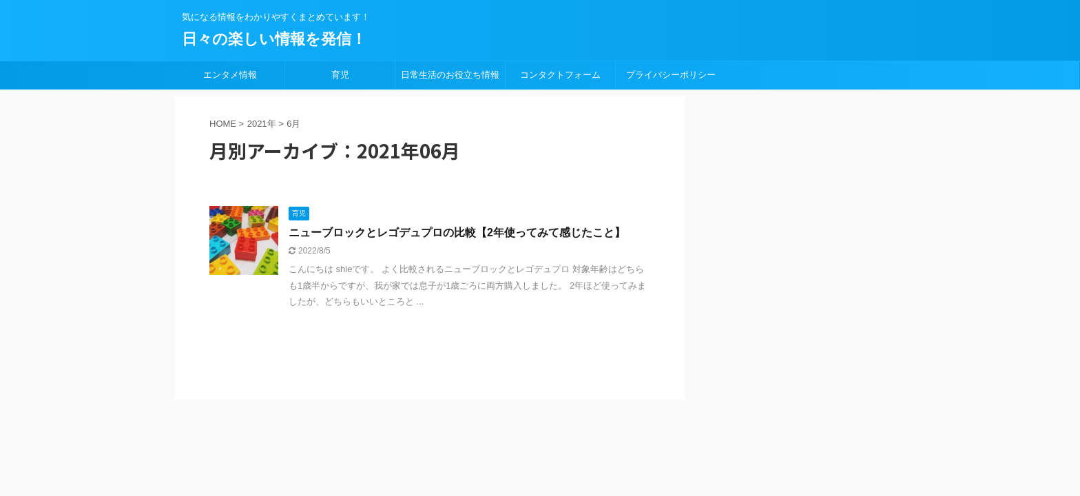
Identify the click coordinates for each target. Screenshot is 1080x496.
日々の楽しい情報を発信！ (274, 39)
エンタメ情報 (230, 75)
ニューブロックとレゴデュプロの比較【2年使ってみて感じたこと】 (457, 232)
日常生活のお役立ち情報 (450, 75)
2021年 (261, 123)
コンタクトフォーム (560, 75)
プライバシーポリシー (671, 75)
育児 (340, 75)
